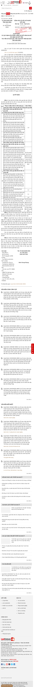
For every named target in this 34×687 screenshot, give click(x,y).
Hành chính (6, 417)
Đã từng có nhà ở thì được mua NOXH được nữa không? (15, 493)
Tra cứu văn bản (21, 600)
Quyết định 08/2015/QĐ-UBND (18, 284)
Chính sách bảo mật (6, 627)
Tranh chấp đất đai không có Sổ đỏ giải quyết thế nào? (14, 557)
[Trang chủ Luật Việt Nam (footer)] (16, 639)
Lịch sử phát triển (6, 603)
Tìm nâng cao (28, 11)
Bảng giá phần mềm (6, 619)
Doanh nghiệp (12, 417)
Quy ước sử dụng (6, 624)
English (25, 2)
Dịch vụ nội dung (21, 610)
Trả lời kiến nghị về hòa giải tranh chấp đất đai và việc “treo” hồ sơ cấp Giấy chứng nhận (21, 540)
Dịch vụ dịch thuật (22, 608)
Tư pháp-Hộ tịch (12, 432)
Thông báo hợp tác (6, 633)
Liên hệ (4, 608)
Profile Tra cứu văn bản (7, 605)
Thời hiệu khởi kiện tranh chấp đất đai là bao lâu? (13, 554)
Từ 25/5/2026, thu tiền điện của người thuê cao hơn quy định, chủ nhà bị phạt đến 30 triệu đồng (21, 569)
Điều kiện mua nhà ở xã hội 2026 (9, 524)
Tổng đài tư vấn (21, 613)
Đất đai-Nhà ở (14, 470)
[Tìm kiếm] (30, 8)
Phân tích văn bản (22, 603)
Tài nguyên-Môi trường (8, 457)
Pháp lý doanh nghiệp (22, 605)
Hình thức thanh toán (6, 622)
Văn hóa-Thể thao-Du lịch (14, 446)
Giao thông (19, 470)
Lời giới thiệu (5, 600)
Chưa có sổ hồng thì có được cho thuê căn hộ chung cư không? (16, 480)
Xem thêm (29, 399)
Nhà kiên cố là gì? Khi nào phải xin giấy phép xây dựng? (15, 550)
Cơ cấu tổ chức (7, 470)
